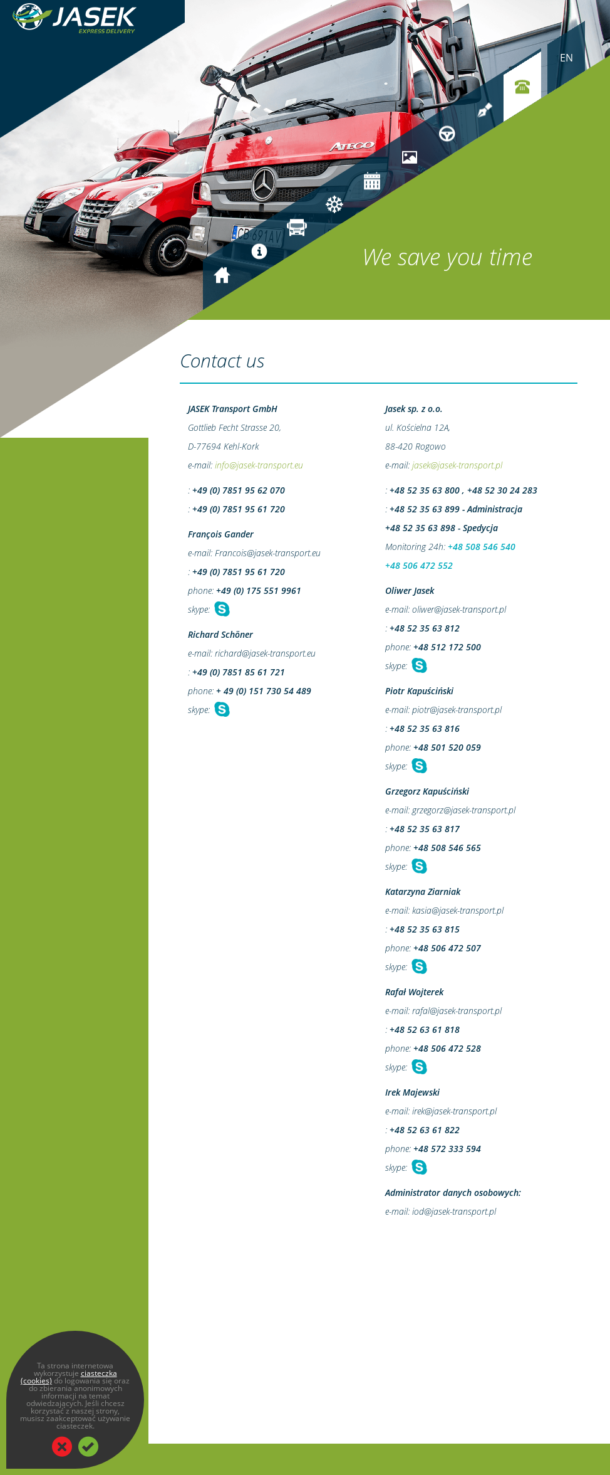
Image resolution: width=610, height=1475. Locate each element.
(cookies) (36, 1380)
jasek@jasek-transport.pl (457, 465)
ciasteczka (99, 1373)
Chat (221, 609)
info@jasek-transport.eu (259, 465)
